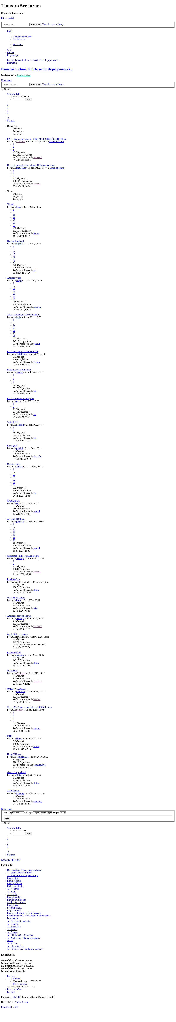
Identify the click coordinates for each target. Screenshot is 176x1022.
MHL (9, 736)
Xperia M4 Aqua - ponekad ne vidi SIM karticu (29, 707)
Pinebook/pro (13, 579)
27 (14, 299)
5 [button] (7, 113)
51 (14, 477)
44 (14, 251)
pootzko (20, 521)
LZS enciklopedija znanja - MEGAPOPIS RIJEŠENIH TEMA (36, 139)
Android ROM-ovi (16, 519)
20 (14, 220)
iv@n (18, 243)
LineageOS (12, 445)
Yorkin (36, 362)
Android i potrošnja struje (19, 616)
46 (14, 257)
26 (14, 296)
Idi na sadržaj (7, 18)
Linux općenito (56, 141)
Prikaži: (14, 812)
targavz (36, 728)
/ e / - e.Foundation (16, 597)
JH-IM (19, 372)
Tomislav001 (22, 757)
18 (14, 215)
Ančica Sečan (21, 1002)
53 (14, 482)
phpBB (16, 997)
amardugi (20, 793)
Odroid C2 (12, 670)
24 (14, 291)
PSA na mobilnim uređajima (20, 398)
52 (14, 480)
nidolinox (20, 691)
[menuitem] (22, 36)
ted (34, 270)
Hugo (19, 207)
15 (14, 529)
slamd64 (37, 456)
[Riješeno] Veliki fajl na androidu (23, 555)
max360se (21, 167)
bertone (36, 183)
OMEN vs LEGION (16, 689)
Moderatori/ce (23, 75)
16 (14, 532)
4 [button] (7, 110)
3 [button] (7, 107)
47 (14, 259)
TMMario (20, 354)
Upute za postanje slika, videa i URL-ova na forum (31, 165)
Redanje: (38, 812)
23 (14, 288)
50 (14, 474)
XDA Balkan (13, 790)
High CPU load (14, 754)
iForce (36, 233)
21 (14, 223)
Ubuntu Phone (14, 464)
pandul (36, 344)
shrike (36, 590)
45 (14, 254)
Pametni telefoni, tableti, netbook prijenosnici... (37, 69)
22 (14, 225)
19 (14, 217)
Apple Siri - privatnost (17, 634)
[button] (14, 94)
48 (14, 262)
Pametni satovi (14, 652)
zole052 (20, 424)
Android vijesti (14, 278)
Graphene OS (13, 500)
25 (14, 293)
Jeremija (37, 307)
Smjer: (59, 812)
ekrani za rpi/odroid (16, 772)
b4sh (18, 600)
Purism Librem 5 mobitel (19, 369)
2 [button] (7, 105)
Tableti (10, 204)
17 (14, 535)
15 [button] (8, 118)
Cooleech (37, 626)
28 (14, 336)
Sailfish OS (12, 422)
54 (14, 485)
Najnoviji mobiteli (15, 241)
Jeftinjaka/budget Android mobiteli (23, 314)
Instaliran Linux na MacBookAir (22, 351)
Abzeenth (20, 141)
